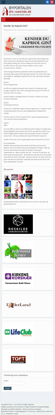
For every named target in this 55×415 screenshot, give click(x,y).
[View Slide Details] (18, 224)
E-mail (6, 381)
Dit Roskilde (17, 404)
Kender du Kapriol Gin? (16, 26)
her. (15, 204)
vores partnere (34, 202)
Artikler (16, 414)
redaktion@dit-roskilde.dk (44, 411)
